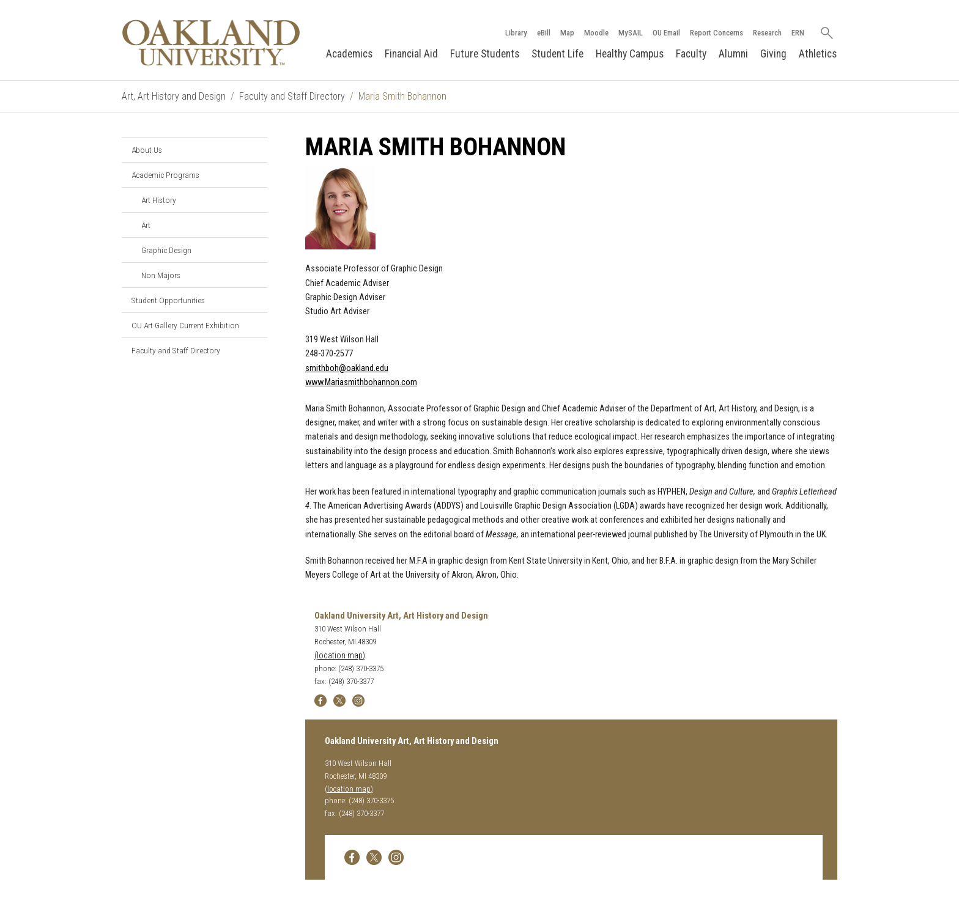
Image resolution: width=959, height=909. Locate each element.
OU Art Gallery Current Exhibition (185, 325)
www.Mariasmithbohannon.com (361, 382)
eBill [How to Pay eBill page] (543, 32)
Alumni (733, 54)
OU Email (665, 32)
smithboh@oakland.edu (346, 368)
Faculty (691, 54)
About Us (146, 150)
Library (516, 32)
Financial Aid (411, 54)
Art (145, 225)
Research (766, 32)
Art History (158, 200)
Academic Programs (165, 175)
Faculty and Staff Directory (292, 96)
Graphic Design (166, 250)
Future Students (484, 54)
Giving (773, 54)
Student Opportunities (168, 300)
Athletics (818, 54)
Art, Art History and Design (174, 96)
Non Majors (160, 275)
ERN (797, 32)
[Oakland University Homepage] (211, 42)
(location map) (339, 655)
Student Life (557, 54)
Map (567, 32)
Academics (349, 54)
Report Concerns (715, 32)
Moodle (595, 32)
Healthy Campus (630, 54)
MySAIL (630, 32)
